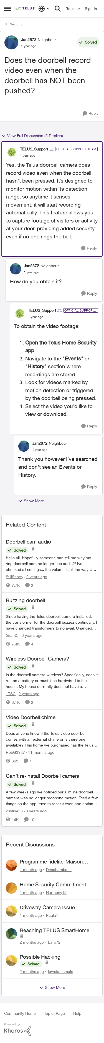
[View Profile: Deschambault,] (11, 865)
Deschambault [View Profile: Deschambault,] (59, 869)
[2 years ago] (35, 577)
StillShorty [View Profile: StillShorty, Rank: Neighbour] (14, 576)
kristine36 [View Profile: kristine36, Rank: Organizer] (14, 810)
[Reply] (91, 113)
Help (77, 1013)
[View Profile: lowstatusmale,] (11, 960)
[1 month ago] (31, 869)
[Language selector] (44, 8)
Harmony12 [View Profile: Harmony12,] (56, 892)
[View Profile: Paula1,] (11, 911)
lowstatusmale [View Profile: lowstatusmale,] (60, 971)
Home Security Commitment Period (53, 884)
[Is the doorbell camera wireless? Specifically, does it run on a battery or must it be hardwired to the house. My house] (52, 680)
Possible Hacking (40, 957)
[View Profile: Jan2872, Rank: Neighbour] (11, 42)
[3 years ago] (31, 635)
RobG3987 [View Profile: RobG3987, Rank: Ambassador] (15, 752)
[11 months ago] (40, 752)
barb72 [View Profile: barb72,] (54, 941)
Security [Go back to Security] (13, 24)
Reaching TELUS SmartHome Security (54, 930)
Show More (31, 500)
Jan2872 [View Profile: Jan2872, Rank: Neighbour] (28, 39)
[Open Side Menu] (7, 8)
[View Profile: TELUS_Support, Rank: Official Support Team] (11, 152)
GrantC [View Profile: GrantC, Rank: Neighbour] (12, 635)
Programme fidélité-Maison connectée (51, 861)
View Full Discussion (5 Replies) (32, 135)
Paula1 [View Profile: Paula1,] (52, 915)
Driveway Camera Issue (47, 907)
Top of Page (54, 1013)
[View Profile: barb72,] (11, 933)
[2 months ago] (32, 942)
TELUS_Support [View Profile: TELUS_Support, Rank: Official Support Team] (34, 149)
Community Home (20, 1013)
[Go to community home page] (25, 9)
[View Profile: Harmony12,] (11, 888)
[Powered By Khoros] (52, 1029)
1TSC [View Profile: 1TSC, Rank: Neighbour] (11, 693)
